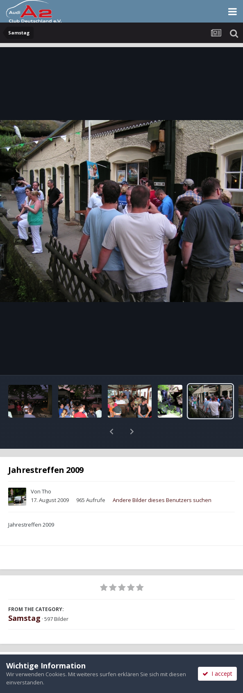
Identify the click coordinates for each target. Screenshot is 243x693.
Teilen (60, 645)
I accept (217, 673)
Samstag (24, 597)
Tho (46, 470)
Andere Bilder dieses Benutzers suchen (162, 478)
